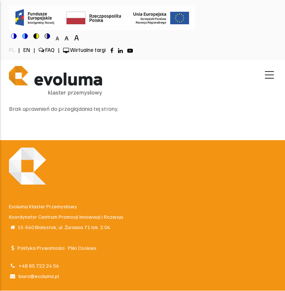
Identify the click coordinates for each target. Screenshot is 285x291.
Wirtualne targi (84, 49)
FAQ (47, 49)
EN (27, 49)
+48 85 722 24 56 (34, 265)
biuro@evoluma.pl (34, 276)
